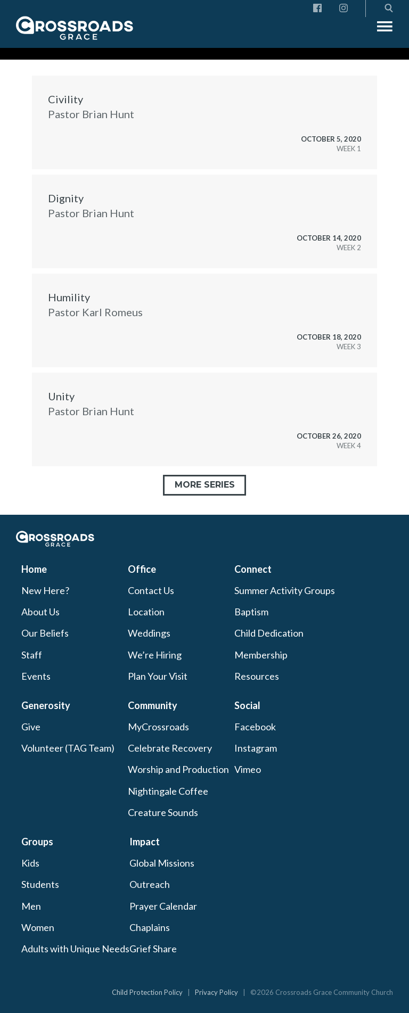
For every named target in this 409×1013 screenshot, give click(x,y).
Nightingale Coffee (168, 791)
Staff (31, 655)
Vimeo (247, 769)
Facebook (255, 726)
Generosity (45, 705)
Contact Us (151, 590)
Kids (30, 863)
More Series (205, 485)
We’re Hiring (155, 655)
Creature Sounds (163, 812)
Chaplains (149, 927)
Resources (256, 676)
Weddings (149, 633)
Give (30, 726)
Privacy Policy (216, 992)
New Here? (45, 590)
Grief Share (153, 948)
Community (152, 705)
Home (34, 569)
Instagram (255, 748)
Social (247, 705)
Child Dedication (269, 633)
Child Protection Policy (147, 992)
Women (37, 927)
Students (40, 884)
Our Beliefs (45, 633)
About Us (40, 611)
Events (36, 676)
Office (142, 569)
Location (146, 611)
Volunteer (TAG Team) (67, 748)
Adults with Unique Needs (75, 948)
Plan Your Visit (157, 676)
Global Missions (161, 863)
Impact (144, 841)
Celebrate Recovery (170, 748)
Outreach (149, 884)
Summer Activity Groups (284, 590)
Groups (37, 841)
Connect (253, 569)
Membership (261, 655)
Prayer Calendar (163, 906)
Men (31, 906)
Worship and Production (178, 769)
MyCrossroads (158, 726)
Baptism (251, 611)
